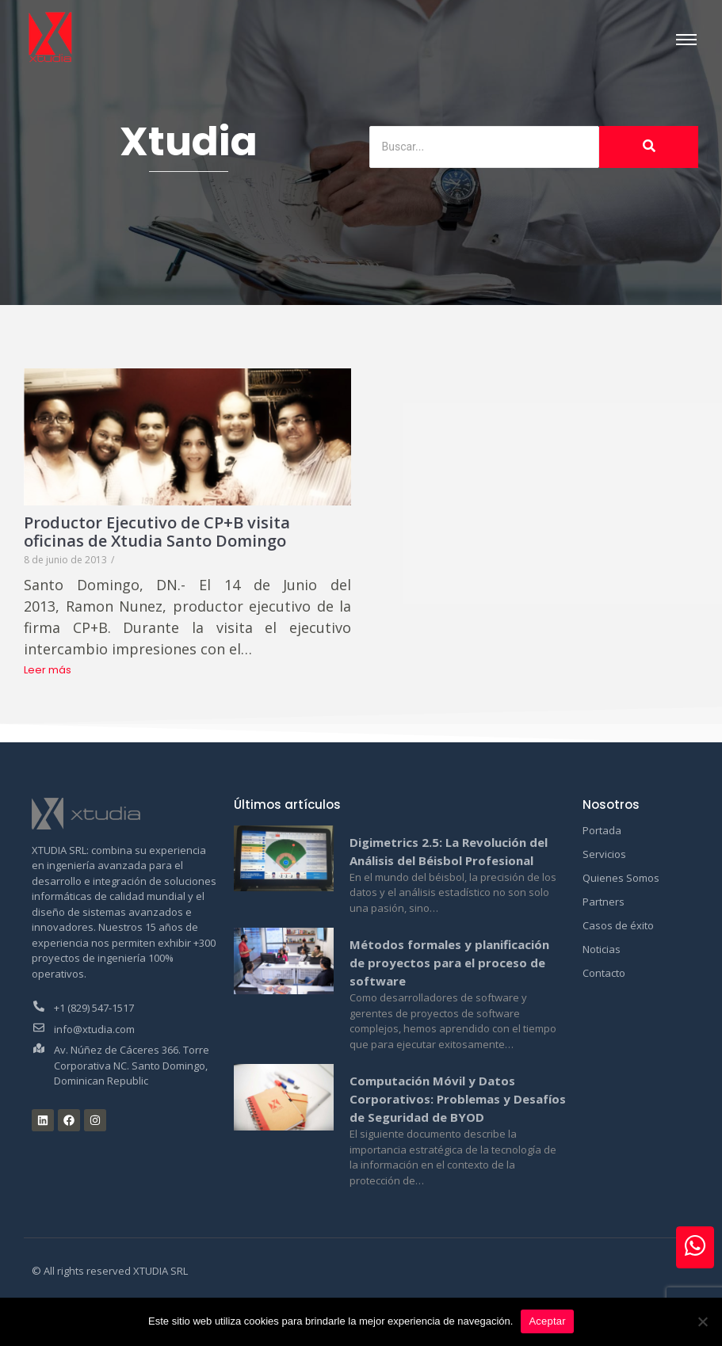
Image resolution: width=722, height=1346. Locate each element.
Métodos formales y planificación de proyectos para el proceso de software (449, 962)
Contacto (604, 973)
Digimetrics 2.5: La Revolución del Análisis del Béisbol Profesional (449, 851)
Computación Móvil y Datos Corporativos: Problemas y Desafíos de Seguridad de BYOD (458, 1099)
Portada (602, 830)
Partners (604, 901)
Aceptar (547, 1321)
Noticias (602, 949)
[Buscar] (484, 147)
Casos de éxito (618, 925)
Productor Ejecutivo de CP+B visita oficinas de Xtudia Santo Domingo (159, 530)
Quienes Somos (621, 878)
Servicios (604, 854)
